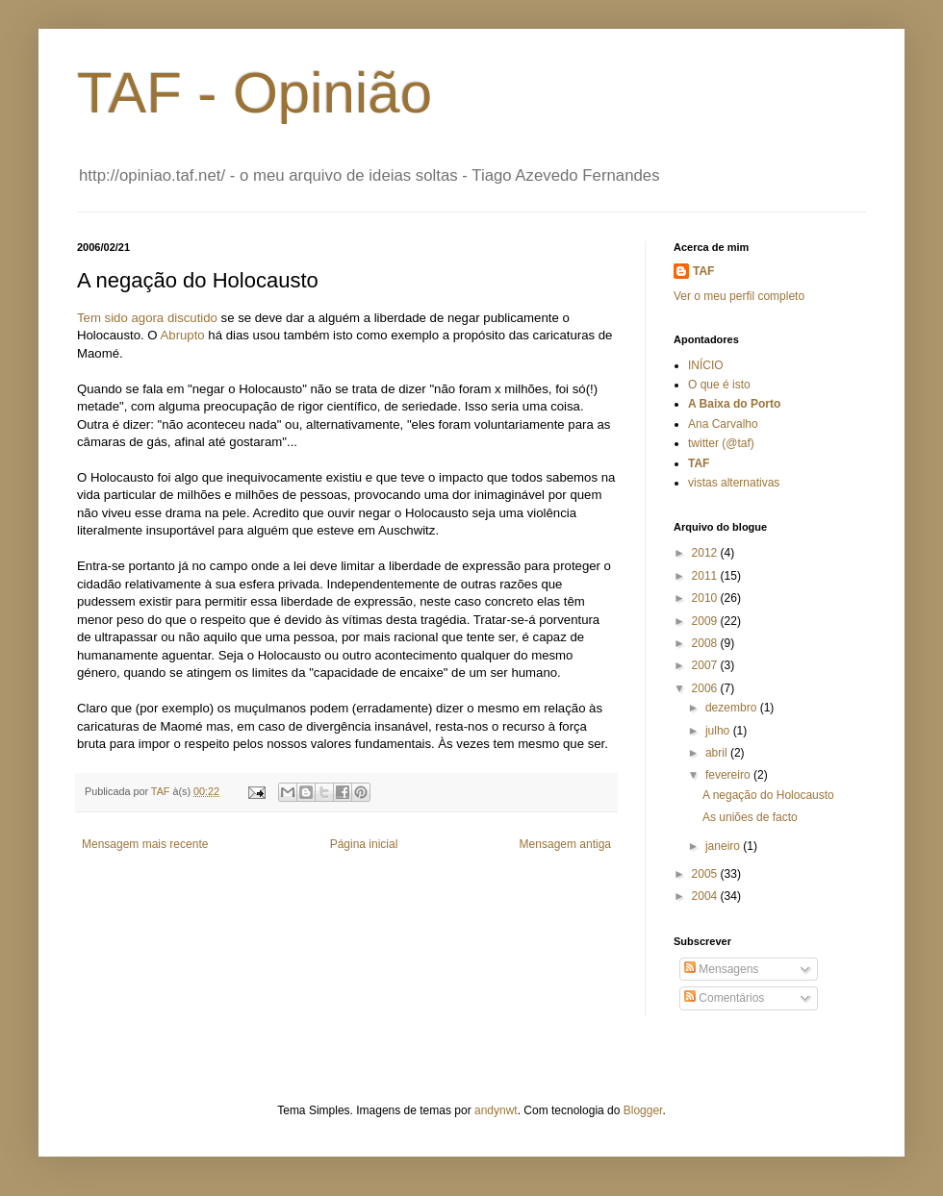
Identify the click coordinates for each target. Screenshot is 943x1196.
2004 (706, 896)
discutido (192, 318)
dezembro (732, 707)
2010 (706, 598)
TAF (703, 271)
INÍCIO (706, 365)
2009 (706, 621)
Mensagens (721, 969)
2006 (706, 688)
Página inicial (364, 844)
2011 (706, 576)
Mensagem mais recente (145, 844)
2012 (706, 553)
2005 (706, 874)
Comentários (724, 998)
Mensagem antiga (565, 844)
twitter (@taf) (721, 443)
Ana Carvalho (723, 424)
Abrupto (183, 335)
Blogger (643, 1110)
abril (717, 753)
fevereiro (729, 775)
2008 (706, 643)
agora (147, 318)
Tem (89, 318)
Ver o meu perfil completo (739, 296)
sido (116, 318)
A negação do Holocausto (768, 795)
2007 (706, 665)
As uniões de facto (750, 817)
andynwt (496, 1110)
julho (719, 730)
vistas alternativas (733, 482)
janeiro (724, 846)
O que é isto (719, 384)
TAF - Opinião (254, 93)
